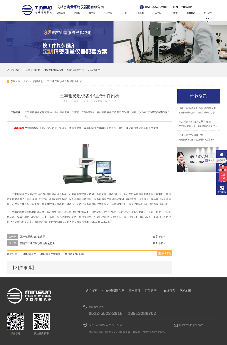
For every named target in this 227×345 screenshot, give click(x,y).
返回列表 (164, 253)
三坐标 (124, 13)
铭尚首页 (61, 13)
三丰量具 (139, 13)
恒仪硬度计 (152, 290)
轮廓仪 (77, 13)
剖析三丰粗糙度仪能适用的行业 (37, 243)
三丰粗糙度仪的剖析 (73, 254)
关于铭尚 (208, 13)
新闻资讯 (191, 13)
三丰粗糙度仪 (28, 254)
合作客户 (174, 13)
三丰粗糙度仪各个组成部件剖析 (64, 81)
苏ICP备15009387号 (154, 332)
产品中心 (157, 13)
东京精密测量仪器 (113, 290)
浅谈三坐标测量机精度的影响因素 (197, 108)
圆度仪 (92, 13)
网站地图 (185, 290)
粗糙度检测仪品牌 (53, 69)
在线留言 (169, 290)
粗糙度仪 (108, 13)
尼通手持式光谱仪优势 (191, 135)
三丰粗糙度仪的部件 (49, 254)
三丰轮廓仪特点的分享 (32, 236)
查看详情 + (159, 236)
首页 (26, 81)
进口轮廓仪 (93, 69)
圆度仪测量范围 (75, 69)
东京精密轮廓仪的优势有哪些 (195, 121)
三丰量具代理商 (31, 69)
